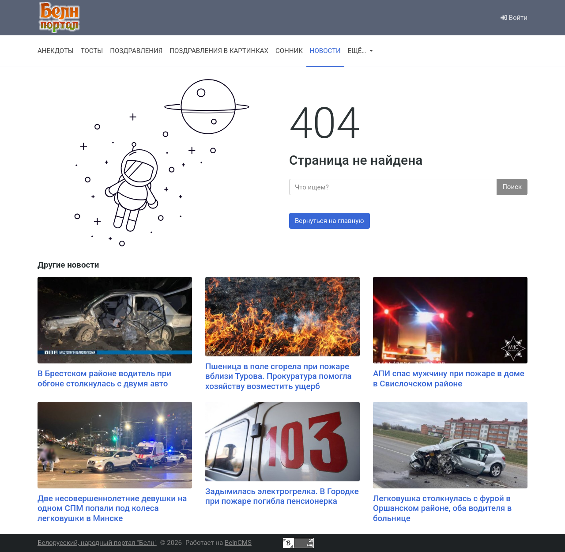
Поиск (512, 187)
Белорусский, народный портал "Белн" (97, 543)
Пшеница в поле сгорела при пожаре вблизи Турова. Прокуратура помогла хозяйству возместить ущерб (278, 376)
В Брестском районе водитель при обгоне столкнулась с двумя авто (104, 379)
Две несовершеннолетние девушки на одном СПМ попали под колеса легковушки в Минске (112, 508)
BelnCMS (238, 543)
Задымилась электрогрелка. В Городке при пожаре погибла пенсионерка (282, 497)
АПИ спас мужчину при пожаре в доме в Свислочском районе (448, 379)
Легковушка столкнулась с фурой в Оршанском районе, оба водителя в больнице (442, 508)
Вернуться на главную (329, 221)
